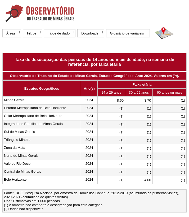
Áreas (10, 33)
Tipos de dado (59, 33)
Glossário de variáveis (127, 33)
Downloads (89, 33)
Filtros (31, 33)
